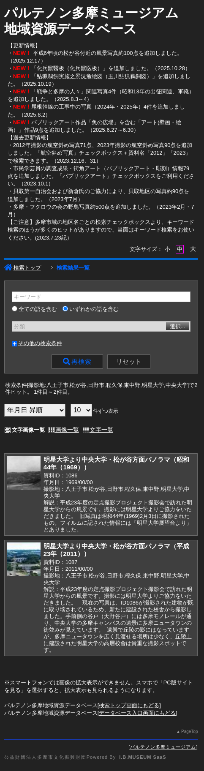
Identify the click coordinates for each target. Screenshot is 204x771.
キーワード (27, 297)
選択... (177, 326)
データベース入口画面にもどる (137, 713)
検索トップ (22, 267)
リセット (128, 361)
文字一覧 (101, 429)
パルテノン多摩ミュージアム (163, 746)
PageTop (189, 731)
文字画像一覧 (28, 430)
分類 (19, 326)
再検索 (77, 361)
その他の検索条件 (40, 343)
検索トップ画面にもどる (129, 705)
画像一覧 (67, 429)
